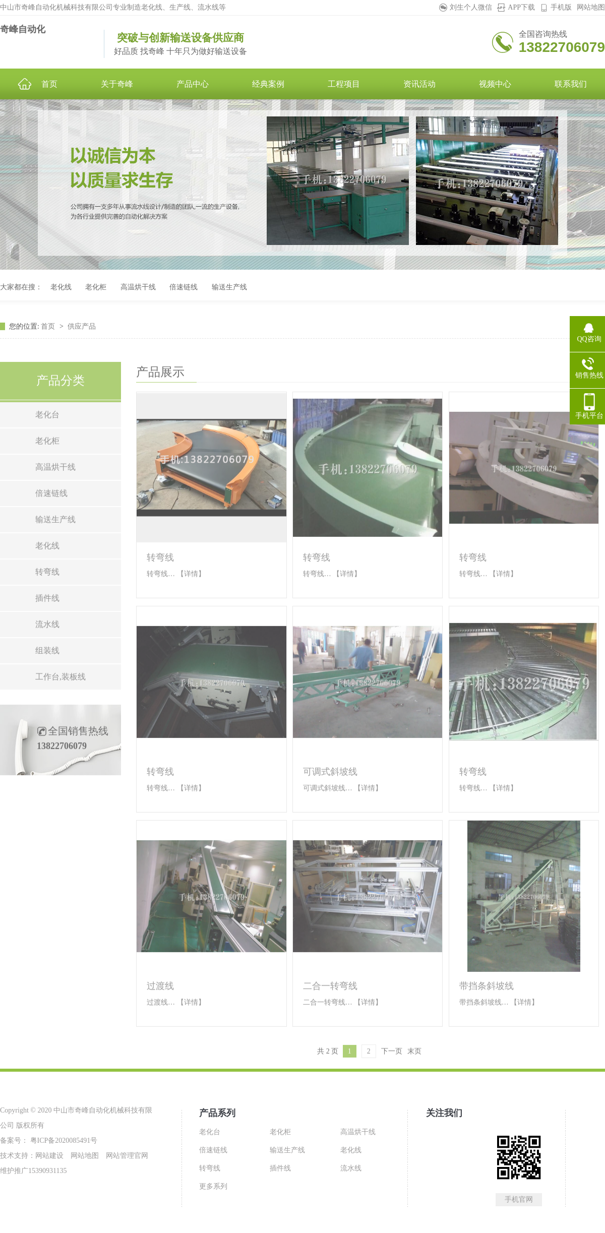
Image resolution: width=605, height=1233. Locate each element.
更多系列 (213, 1186)
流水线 (47, 659)
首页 (49, 343)
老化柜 (95, 287)
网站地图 (591, 7)
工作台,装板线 (60, 711)
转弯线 (47, 606)
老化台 (47, 449)
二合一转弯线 (330, 1021)
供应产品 (82, 343)
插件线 (47, 633)
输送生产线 (229, 287)
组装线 (47, 685)
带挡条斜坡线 (486, 1021)
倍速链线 (183, 287)
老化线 (61, 287)
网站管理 (120, 1155)
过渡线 (160, 1021)
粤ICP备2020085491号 (62, 1140)
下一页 (391, 1086)
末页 (414, 1086)
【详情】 (191, 608)
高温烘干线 (138, 287)
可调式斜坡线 (330, 807)
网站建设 (49, 1155)
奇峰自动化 (22, 29)
